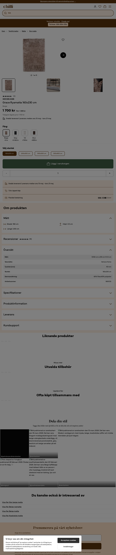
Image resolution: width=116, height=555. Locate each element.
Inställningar (68, 546)
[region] (42, 544)
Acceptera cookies (68, 540)
